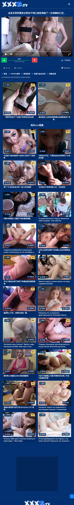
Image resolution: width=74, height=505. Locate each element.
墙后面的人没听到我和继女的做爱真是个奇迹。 (54, 118)
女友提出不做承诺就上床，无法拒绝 (52, 187)
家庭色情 (52, 74)
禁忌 (5, 74)
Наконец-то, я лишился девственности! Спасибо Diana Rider (52, 314)
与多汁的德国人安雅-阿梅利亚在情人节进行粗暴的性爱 (54, 377)
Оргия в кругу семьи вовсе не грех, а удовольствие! (54, 282)
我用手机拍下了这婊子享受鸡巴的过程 (19, 117)
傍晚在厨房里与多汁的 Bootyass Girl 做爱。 (19, 408)
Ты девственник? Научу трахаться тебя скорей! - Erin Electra (54, 219)
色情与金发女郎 (39, 74)
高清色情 (26, 74)
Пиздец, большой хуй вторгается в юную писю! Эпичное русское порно (54, 345)
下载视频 (67, 60)
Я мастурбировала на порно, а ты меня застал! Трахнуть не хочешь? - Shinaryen (54, 440)
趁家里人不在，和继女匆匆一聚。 (16, 313)
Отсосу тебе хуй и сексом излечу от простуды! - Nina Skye (19, 440)
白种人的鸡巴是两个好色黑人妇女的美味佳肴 (54, 251)
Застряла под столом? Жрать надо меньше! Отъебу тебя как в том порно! (19, 345)
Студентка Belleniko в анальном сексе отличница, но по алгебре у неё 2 (19, 251)
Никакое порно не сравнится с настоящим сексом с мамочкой (52, 408)
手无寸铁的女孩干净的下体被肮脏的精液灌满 (19, 282)
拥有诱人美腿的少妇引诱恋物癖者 (16, 376)
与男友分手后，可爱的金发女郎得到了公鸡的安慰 (54, 157)
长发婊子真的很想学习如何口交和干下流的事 (19, 157)
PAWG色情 (15, 74)
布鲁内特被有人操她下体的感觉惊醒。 (18, 218)
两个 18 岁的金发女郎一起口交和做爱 (17, 187)
